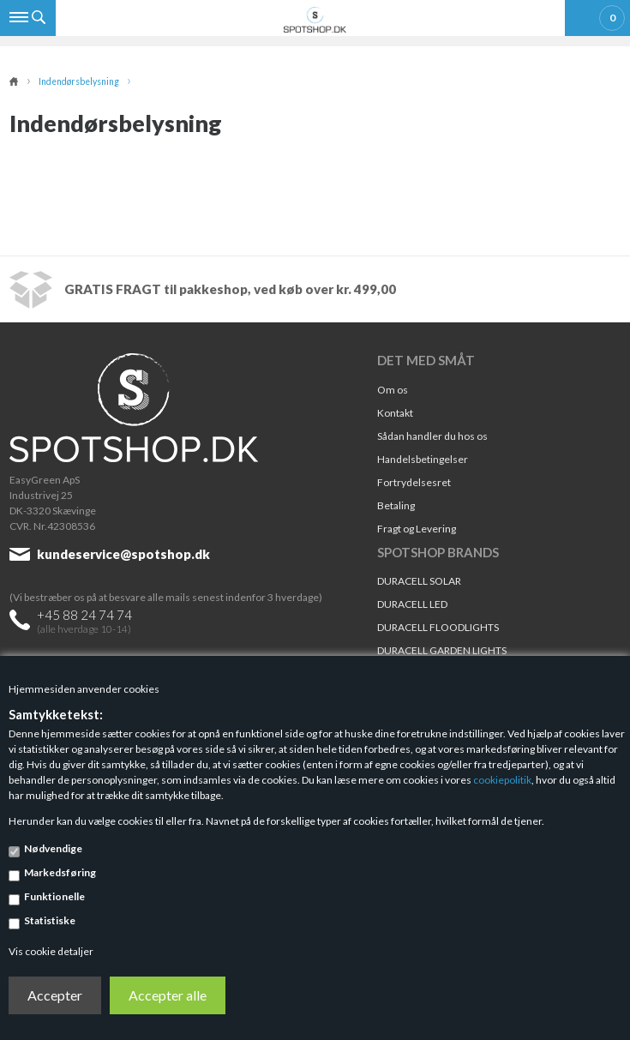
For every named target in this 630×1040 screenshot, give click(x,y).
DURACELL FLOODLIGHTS (438, 627)
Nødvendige (53, 848)
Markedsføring (60, 872)
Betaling (396, 505)
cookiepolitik (502, 779)
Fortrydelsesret (414, 482)
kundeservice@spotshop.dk (123, 554)
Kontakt (395, 412)
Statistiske (49, 920)
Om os (392, 389)
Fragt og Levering (416, 528)
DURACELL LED (412, 604)
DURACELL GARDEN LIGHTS (442, 650)
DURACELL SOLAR (419, 580)
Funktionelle (54, 896)
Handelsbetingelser (422, 459)
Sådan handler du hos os (432, 436)
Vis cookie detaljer (51, 951)
